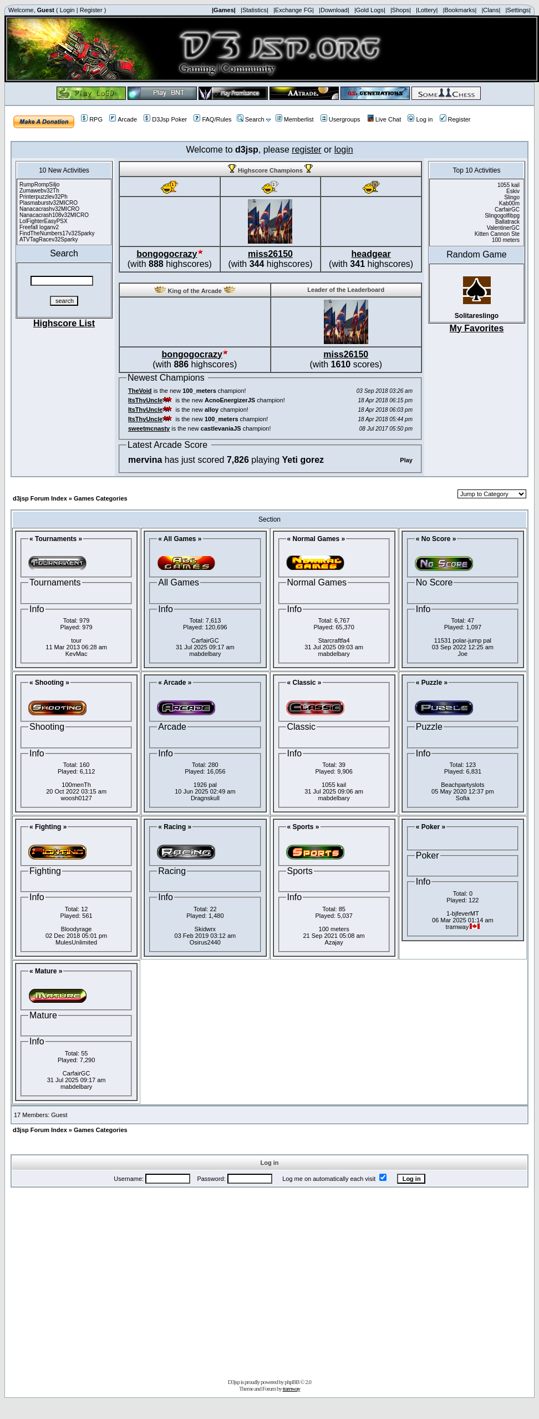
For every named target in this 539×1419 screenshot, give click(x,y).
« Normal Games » (316, 539)
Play (406, 460)
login (343, 149)
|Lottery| (427, 10)
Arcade (123, 119)
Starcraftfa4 (334, 640)
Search (251, 119)
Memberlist (295, 119)
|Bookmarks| (460, 10)
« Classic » (304, 682)
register (306, 149)
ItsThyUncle (145, 400)
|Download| (334, 10)
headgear (371, 254)
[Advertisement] (269, 1281)
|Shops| (400, 10)
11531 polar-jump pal (462, 640)
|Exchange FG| (293, 10)
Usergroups (340, 119)
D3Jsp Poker (165, 119)
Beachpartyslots (462, 784)
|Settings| (517, 10)
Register (91, 10)
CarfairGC (205, 640)
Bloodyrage (76, 929)
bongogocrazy (166, 254)
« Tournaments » (55, 539)
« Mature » (45, 971)
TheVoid (140, 390)
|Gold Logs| (369, 10)
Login (67, 10)
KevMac (76, 653)
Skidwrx (205, 929)
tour (76, 640)
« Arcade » (174, 682)
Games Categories (101, 498)
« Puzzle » (432, 682)
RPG (92, 119)
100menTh (76, 784)
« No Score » (436, 539)
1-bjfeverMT (462, 913)
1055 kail (334, 784)
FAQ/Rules (212, 119)
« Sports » (303, 827)
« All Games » (179, 539)
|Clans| (490, 10)
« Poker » (430, 827)
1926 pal (205, 784)
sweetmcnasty (149, 428)
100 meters (334, 929)
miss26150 (270, 254)
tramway (291, 1388)
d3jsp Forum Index (40, 498)
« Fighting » (48, 827)
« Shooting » (49, 682)
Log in (420, 119)
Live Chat (384, 119)
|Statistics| (254, 10)
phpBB (291, 1381)
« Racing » (174, 827)
